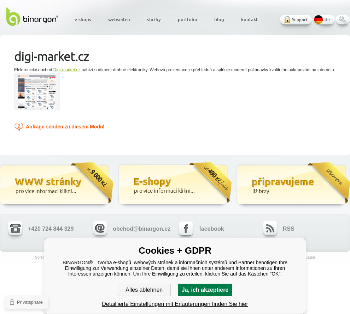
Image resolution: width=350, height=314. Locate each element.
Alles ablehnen (144, 290)
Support (300, 19)
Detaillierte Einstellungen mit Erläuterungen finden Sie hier (175, 304)
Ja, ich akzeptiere (205, 290)
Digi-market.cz (67, 69)
